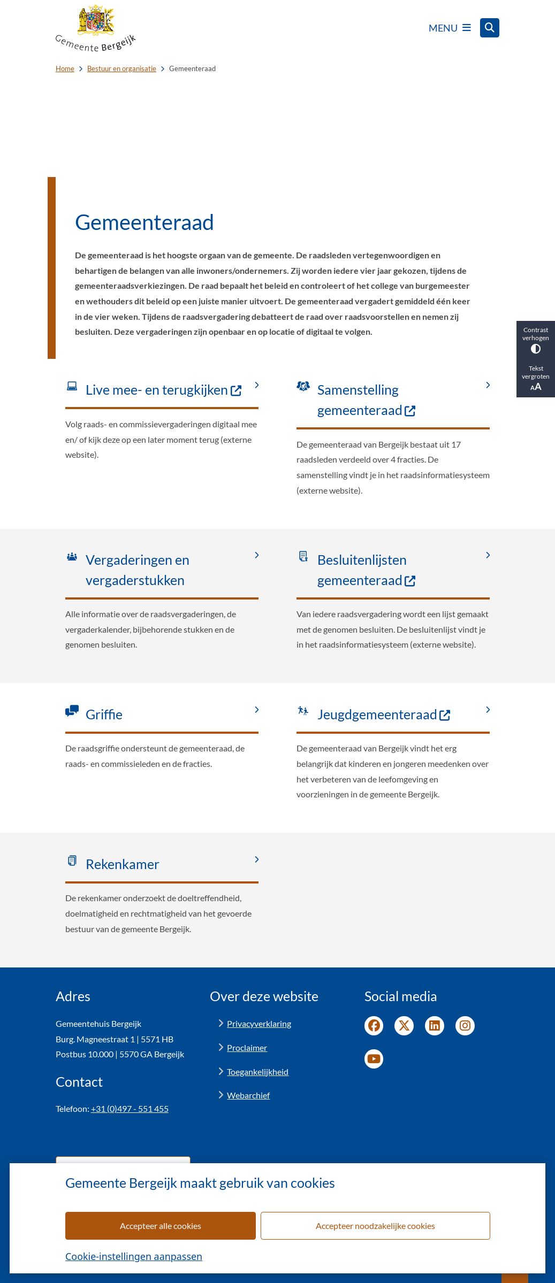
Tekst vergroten (535, 378)
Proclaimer (247, 1047)
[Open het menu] (450, 27)
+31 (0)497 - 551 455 (130, 1108)
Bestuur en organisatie (121, 68)
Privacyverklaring (259, 1023)
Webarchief (248, 1095)
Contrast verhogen (535, 340)
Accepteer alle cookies (160, 1225)
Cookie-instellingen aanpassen (133, 1256)
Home (65, 68)
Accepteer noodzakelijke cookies (375, 1225)
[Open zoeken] (489, 27)
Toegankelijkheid (257, 1071)
